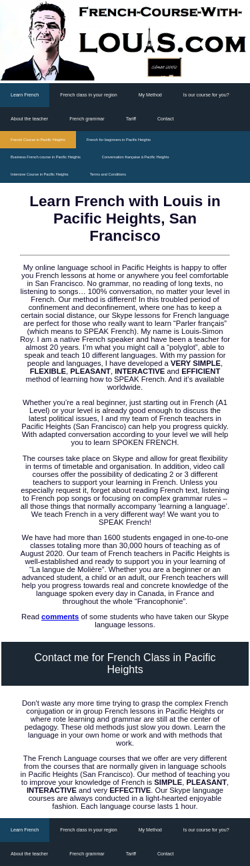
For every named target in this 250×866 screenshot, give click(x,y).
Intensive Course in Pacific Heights (40, 174)
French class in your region (88, 95)
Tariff (131, 119)
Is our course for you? (206, 95)
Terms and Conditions (108, 174)
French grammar (87, 119)
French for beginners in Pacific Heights (119, 140)
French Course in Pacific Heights (38, 140)
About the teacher (29, 119)
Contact (165, 119)
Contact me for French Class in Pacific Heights (124, 663)
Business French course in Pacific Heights (46, 157)
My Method (150, 95)
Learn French (25, 95)
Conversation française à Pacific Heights (135, 157)
